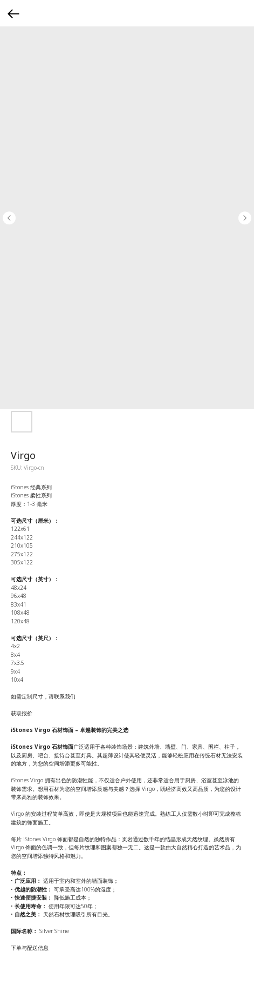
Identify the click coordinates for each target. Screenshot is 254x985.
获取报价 (21, 713)
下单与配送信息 (30, 947)
